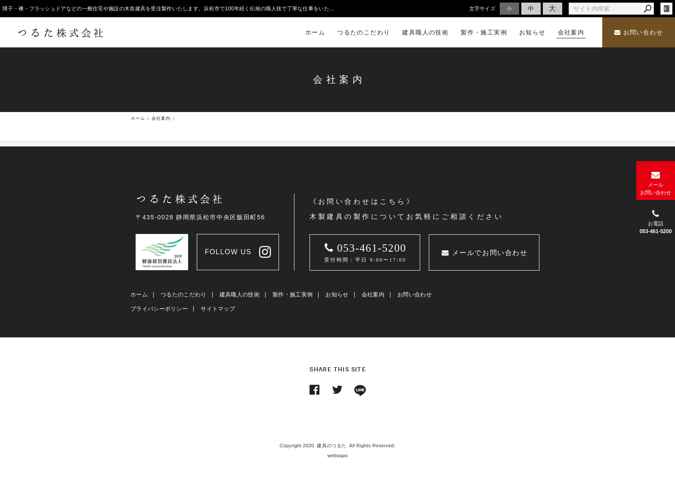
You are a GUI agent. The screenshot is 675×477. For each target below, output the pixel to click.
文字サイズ (482, 8)
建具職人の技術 (240, 294)
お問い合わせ (638, 32)
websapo (338, 455)
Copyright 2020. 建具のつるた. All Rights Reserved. (338, 445)
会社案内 (373, 294)
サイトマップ (218, 309)
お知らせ (336, 294)
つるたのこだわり (183, 294)
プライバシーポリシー (159, 309)
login (666, 9)
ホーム (139, 294)
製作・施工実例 (292, 294)
